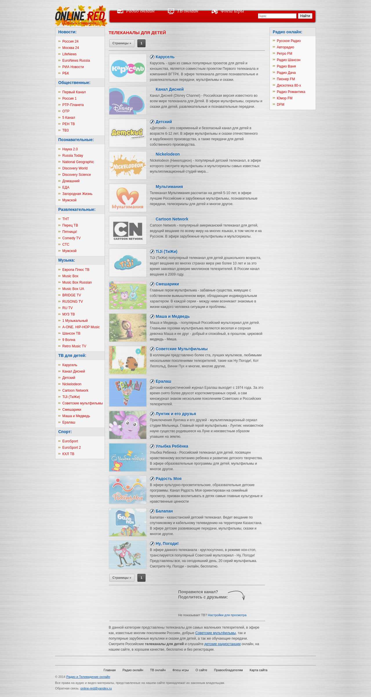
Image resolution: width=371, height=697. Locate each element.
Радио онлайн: (287, 32)
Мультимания (169, 186)
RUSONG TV (72, 302)
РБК (65, 73)
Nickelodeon (71, 384)
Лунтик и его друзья (176, 413)
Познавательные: (76, 139)
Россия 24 (70, 41)
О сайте (201, 670)
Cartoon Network (75, 390)
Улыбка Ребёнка (172, 446)
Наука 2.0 (70, 149)
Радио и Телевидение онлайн (88, 676)
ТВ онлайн (187, 11)
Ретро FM (284, 54)
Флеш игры (232, 11)
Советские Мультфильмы (182, 348)
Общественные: (74, 82)
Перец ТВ (70, 225)
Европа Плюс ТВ (76, 270)
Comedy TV (71, 238)
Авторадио (285, 47)
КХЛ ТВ (68, 454)
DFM (280, 105)
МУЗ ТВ (68, 314)
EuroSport (70, 441)
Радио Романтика (291, 92)
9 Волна (68, 340)
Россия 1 (69, 98)
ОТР (66, 111)
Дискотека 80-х (289, 85)
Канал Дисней (73, 371)
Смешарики (71, 410)
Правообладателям (228, 670)
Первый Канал (74, 92)
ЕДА (65, 187)
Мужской (69, 200)
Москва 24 (70, 48)
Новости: (67, 32)
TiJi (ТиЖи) (71, 397)
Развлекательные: (77, 209)
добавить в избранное (79, 23)
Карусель (69, 365)
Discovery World (75, 168)
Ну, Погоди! (167, 543)
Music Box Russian (77, 282)
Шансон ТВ (71, 333)
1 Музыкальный (75, 321)
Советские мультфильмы (82, 403)
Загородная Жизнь (77, 194)
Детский (68, 378)
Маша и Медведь (76, 416)
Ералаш (68, 422)
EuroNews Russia (76, 61)
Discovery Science (76, 175)
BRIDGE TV (71, 295)
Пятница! (69, 232)
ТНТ (65, 219)
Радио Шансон (289, 60)
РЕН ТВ (68, 124)
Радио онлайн (140, 11)
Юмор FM (284, 98)
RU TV (67, 308)
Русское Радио (289, 41)
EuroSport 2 (71, 448)
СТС (65, 244)
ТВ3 (65, 130)
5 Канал (68, 118)
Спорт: (65, 431)
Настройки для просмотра (227, 615)
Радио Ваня (286, 66)
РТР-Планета (73, 105)
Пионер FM (286, 79)
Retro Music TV (74, 346)
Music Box (70, 276)
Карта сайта (258, 670)
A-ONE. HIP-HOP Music (81, 327)
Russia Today (72, 156)
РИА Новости (73, 67)
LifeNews (69, 54)
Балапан (164, 511)
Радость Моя (169, 478)
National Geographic (78, 162)
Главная (109, 670)
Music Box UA (73, 289)
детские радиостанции (222, 644)
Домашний (71, 181)
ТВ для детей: (72, 355)
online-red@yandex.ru (96, 688)
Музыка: (66, 260)
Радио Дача (286, 73)
